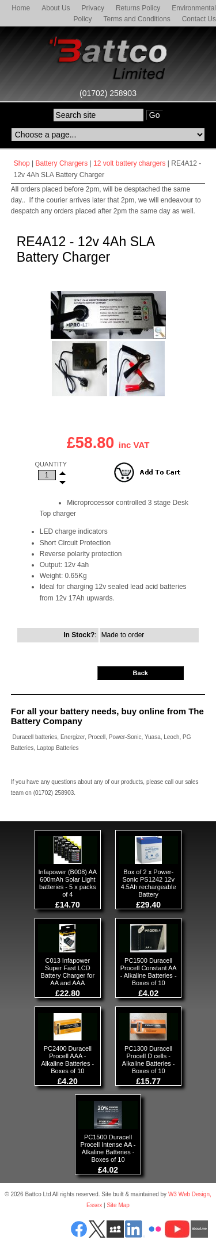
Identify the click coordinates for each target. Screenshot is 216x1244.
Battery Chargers (62, 163)
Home (21, 8)
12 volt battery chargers (129, 163)
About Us (55, 8)
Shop (22, 163)
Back (140, 672)
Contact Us (199, 19)
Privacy (93, 8)
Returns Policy (138, 8)
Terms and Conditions (137, 19)
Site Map (118, 1205)
